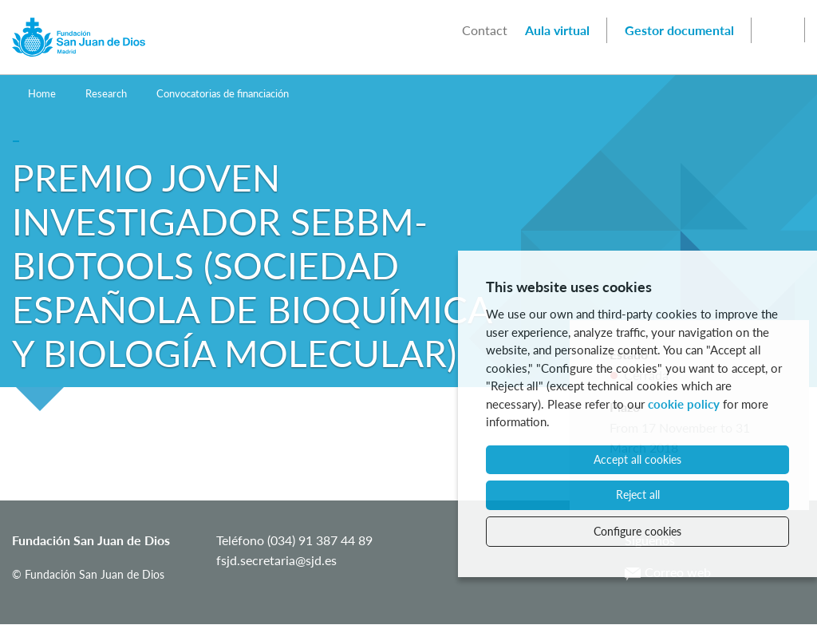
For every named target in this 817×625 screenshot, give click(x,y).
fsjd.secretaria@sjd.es (276, 560)
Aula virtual (557, 30)
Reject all (638, 494)
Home (42, 93)
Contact (484, 30)
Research (106, 93)
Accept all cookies (637, 459)
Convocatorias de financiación (222, 93)
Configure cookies (637, 531)
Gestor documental (679, 30)
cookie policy (684, 404)
